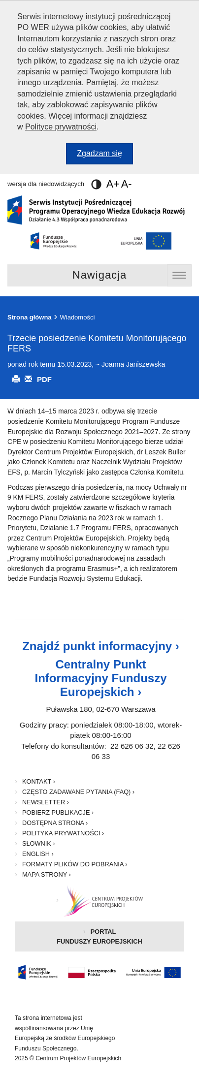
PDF (44, 379)
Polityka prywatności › (63, 833)
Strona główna (29, 317)
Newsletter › (45, 802)
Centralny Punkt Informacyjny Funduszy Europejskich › (100, 678)
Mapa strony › (46, 874)
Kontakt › (38, 781)
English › (38, 853)
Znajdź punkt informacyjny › (100, 646)
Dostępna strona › (55, 822)
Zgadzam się (105, 156)
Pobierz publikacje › (58, 812)
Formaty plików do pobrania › (74, 864)
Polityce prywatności (61, 127)
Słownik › (38, 843)
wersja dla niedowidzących (54, 184)
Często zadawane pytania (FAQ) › (78, 791)
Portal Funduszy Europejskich (114, 939)
